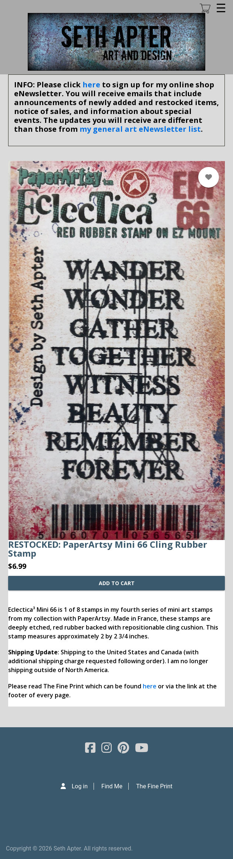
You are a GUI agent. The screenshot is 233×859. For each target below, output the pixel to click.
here (91, 85)
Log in (80, 786)
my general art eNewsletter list (140, 129)
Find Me (111, 786)
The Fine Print (154, 786)
